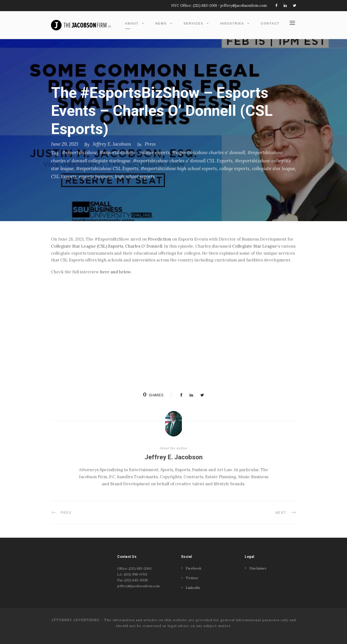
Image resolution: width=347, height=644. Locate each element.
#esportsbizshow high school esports (179, 168)
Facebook (193, 568)
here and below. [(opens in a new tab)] (116, 272)
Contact (270, 23)
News (161, 23)
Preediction (159, 239)
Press (150, 144)
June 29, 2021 (64, 144)
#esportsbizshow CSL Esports (107, 168)
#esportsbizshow (79, 152)
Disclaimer (258, 568)
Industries (232, 23)
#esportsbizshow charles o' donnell (208, 152)
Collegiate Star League (254, 246)
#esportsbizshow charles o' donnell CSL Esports (182, 161)
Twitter (192, 578)
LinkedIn (193, 587)
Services (193, 23)
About (131, 23)
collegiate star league (273, 168)
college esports (234, 168)
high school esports (135, 176)
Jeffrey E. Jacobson (112, 144)
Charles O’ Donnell (143, 246)
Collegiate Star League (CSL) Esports (87, 246)
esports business (96, 176)
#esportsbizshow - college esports (135, 152)
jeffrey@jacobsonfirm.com (243, 5)
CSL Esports (63, 176)
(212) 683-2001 (205, 5)
